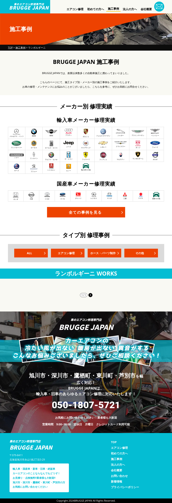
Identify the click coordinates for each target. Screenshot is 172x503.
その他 (139, 253)
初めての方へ (95, 9)
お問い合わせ (119, 476)
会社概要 (146, 9)
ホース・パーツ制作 (102, 253)
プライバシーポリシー (125, 487)
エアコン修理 (75, 9)
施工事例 (113, 8)
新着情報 (116, 481)
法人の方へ (130, 9)
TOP (114, 442)
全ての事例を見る (85, 212)
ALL (29, 253)
